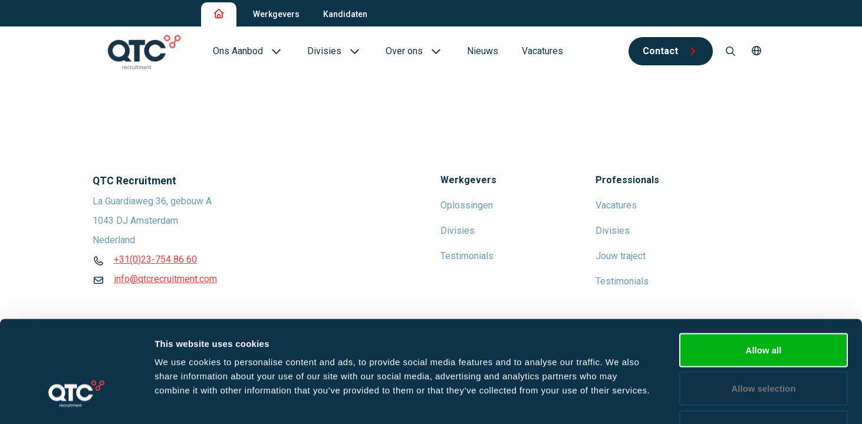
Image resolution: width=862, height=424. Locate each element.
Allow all (764, 269)
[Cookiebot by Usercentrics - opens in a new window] (76, 401)
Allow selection (763, 308)
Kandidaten (345, 14)
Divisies (457, 230)
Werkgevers (276, 14)
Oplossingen (466, 205)
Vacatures (616, 205)
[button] (756, 51)
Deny (764, 347)
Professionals (627, 180)
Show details (618, 401)
